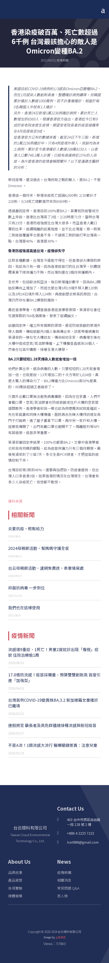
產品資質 (15, 880)
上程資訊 (60, 937)
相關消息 (64, 880)
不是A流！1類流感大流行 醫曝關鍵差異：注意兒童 (52, 745)
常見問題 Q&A (68, 888)
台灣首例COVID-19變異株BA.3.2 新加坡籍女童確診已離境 (53, 702)
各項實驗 (15, 888)
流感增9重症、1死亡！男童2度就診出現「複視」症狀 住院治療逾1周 (53, 652)
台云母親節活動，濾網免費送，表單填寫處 (46, 568)
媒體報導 (15, 895)
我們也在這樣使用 (24, 607)
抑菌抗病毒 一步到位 (26, 587)
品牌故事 (15, 872)
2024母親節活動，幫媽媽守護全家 (38, 548)
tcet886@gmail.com (83, 842)
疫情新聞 (62, 60)
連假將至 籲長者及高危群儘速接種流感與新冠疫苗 (52, 725)
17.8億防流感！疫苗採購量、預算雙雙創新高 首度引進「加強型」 (54, 677)
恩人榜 (62, 895)
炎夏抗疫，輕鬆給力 (26, 528)
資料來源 (15, 501)
